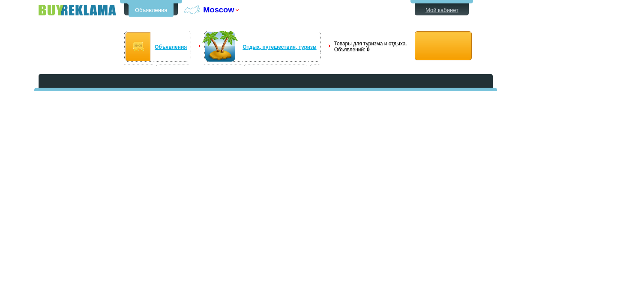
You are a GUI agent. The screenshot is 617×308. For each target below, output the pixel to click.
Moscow (218, 9)
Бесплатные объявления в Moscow (77, 10)
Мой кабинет (441, 10)
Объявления (151, 10)
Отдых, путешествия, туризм (279, 47)
